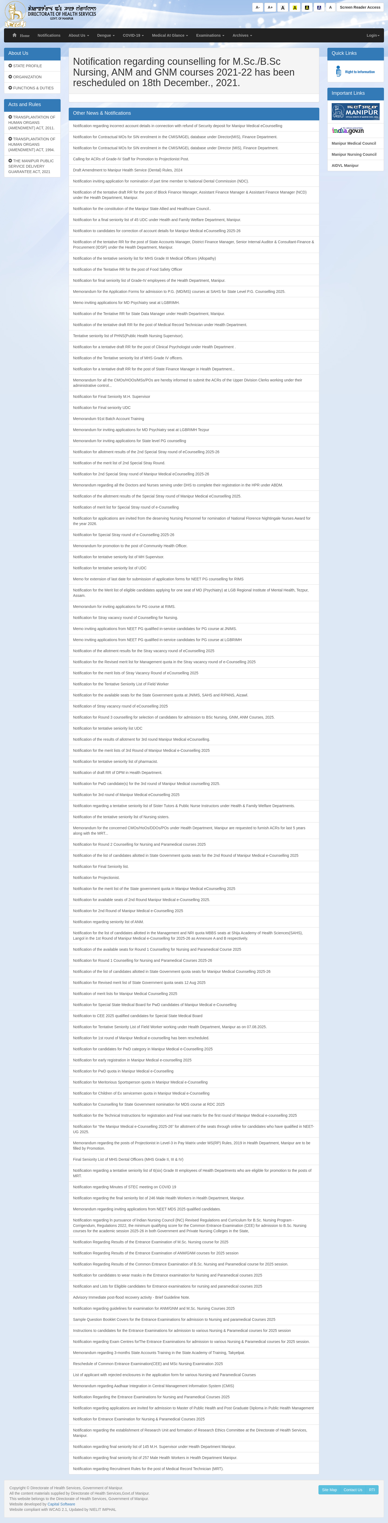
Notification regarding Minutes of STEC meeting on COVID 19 (124, 1187)
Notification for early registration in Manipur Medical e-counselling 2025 (132, 1060)
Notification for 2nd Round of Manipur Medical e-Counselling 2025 (128, 911)
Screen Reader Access (360, 7)
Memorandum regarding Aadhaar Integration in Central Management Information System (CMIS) (153, 1386)
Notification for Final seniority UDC (102, 407)
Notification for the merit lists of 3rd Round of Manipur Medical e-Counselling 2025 (141, 750)
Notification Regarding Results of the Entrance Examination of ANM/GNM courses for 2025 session (155, 1253)
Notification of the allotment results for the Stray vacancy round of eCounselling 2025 (143, 651)
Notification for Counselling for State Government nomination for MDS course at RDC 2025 (149, 1104)
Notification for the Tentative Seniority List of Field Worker (121, 684)
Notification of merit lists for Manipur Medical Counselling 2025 (125, 993)
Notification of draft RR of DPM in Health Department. (117, 772)
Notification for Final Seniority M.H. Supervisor (111, 396)
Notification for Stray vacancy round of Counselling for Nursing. (125, 617)
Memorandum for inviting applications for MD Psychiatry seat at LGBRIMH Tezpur (141, 430)
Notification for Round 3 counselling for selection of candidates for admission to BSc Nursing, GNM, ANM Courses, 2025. (174, 717)
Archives (242, 35)
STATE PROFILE (25, 66)
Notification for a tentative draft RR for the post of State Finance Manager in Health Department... (154, 369)
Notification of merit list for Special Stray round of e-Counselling (126, 507)
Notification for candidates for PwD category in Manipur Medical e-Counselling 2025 (143, 1049)
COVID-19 (133, 35)
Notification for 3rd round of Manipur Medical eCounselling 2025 (126, 795)
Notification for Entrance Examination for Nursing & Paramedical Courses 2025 (139, 1419)
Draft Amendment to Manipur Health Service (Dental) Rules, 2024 (127, 170)
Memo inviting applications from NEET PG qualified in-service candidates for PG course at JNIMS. (155, 629)
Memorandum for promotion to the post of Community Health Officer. (130, 546)
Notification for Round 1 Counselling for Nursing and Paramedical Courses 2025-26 (142, 960)
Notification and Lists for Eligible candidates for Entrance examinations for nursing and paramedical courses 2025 (167, 1286)
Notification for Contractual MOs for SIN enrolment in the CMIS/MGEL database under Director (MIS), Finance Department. (176, 148)
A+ (270, 7)
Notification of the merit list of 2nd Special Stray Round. (119, 463)
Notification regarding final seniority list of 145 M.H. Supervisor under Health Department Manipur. (154, 1446)
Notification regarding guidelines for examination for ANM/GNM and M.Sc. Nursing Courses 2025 (154, 1308)
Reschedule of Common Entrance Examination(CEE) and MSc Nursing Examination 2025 (148, 1364)
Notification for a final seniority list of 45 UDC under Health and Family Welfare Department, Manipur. (157, 220)
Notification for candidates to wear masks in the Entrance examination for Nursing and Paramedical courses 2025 (167, 1275)
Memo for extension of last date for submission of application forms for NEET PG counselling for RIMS (158, 579)
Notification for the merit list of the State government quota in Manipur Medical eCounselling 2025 (154, 888)
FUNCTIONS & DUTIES (31, 88)
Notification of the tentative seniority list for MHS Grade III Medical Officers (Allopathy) (144, 258)
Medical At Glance (170, 35)
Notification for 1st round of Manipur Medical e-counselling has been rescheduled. (141, 1038)
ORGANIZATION (24, 77)
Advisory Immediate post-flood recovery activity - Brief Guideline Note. (131, 1297)
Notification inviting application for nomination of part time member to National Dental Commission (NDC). (161, 181)
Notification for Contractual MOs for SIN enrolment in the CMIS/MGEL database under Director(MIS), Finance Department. (175, 137)
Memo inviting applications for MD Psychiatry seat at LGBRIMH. (126, 302)
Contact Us (353, 1490)
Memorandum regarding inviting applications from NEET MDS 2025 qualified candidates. (147, 1209)
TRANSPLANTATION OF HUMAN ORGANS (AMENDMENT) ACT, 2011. (31, 122)
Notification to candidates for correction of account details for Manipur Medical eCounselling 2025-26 (157, 231)
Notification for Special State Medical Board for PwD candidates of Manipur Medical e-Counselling (154, 1005)
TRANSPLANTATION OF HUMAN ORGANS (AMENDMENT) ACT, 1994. (31, 144)
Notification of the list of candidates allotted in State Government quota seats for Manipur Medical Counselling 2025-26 (172, 971)
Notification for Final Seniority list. (101, 866)
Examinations (210, 35)
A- (258, 7)
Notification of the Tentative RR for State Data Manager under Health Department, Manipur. (149, 314)
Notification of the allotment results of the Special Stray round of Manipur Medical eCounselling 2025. (157, 496)
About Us (79, 35)
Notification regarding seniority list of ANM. (108, 922)
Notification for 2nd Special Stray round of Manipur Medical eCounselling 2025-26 (141, 474)
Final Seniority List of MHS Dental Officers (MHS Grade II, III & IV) (128, 1159)
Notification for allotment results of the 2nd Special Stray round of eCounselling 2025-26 (146, 452)
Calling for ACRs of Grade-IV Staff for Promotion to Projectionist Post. (131, 159)
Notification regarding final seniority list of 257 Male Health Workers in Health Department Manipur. (155, 1458)
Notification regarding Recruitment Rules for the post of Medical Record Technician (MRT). (148, 1469)
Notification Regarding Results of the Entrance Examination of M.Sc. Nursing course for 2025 (150, 1242)
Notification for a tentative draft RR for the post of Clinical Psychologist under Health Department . (154, 347)
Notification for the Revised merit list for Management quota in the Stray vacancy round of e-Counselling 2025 (164, 662)
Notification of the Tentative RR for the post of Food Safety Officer (127, 269)
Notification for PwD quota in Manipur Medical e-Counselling (123, 1071)
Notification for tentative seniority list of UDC (110, 568)
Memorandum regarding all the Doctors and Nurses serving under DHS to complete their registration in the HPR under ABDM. (178, 485)
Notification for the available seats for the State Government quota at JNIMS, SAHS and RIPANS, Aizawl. (160, 695)
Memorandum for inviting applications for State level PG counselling (129, 441)
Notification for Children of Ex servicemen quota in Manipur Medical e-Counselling (141, 1093)
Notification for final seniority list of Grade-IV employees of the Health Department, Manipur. (149, 280)
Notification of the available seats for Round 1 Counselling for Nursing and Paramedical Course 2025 (157, 949)
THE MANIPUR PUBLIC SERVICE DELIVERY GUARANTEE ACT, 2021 (31, 166)
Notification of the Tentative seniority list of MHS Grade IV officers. (128, 358)
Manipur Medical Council (354, 143)
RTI (372, 1490)
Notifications (49, 35)
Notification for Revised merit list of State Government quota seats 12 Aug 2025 (139, 982)
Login (373, 35)
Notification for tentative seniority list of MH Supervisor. (118, 557)
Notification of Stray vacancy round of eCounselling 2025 (120, 706)
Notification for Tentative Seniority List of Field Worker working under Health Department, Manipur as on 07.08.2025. (170, 1027)
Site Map (329, 1490)
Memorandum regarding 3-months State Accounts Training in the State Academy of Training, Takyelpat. (159, 1353)
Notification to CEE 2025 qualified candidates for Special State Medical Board (137, 1016)
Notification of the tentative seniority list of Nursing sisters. (121, 817)
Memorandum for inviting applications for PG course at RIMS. (124, 606)
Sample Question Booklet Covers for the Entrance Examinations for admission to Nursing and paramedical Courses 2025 (174, 1319)
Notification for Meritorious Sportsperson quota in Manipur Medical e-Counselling (140, 1082)
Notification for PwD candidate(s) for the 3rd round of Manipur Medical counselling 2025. (146, 783)
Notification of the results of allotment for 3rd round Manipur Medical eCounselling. (141, 739)
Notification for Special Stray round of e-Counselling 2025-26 (123, 535)
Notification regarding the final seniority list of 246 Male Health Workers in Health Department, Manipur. (159, 1198)
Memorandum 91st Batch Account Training (108, 419)
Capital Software (61, 1504)
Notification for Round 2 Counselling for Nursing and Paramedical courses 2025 (139, 844)
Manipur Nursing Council (354, 154)
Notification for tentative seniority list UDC (108, 728)
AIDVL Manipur (345, 165)
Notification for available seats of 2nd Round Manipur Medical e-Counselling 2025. (141, 900)
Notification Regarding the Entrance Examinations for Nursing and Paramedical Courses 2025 (151, 1397)
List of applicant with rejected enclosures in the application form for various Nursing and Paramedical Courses (164, 1375)
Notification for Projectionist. (96, 877)
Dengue (106, 35)
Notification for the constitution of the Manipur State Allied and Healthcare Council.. (142, 209)
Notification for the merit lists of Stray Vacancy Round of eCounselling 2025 (135, 673)
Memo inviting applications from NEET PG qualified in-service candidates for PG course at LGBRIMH (157, 640)
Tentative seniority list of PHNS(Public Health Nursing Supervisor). (128, 336)
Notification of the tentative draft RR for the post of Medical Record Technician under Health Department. (160, 325)
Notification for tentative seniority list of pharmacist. (115, 761)
